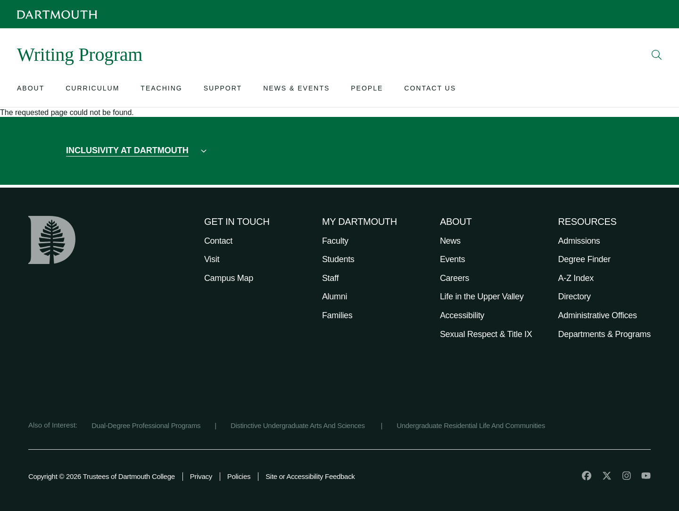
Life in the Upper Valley (482, 296)
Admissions (579, 241)
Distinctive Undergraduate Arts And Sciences (299, 425)
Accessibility (462, 315)
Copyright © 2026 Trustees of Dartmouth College (101, 476)
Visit (211, 259)
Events (452, 259)
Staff (330, 278)
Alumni (334, 296)
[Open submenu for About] (30, 90)
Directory (574, 296)
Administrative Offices (597, 315)
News (450, 241)
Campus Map (228, 278)
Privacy (201, 476)
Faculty (335, 241)
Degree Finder (584, 259)
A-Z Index (576, 278)
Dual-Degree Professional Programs (145, 425)
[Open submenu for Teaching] (161, 90)
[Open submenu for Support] (223, 90)
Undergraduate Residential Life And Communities (471, 425)
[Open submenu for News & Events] (296, 90)
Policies (238, 476)
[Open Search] (657, 54)
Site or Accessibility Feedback (310, 476)
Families (337, 315)
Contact (218, 241)
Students (338, 259)
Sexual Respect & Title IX (486, 334)
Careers (454, 278)
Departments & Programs (604, 334)
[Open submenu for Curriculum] (92, 90)
